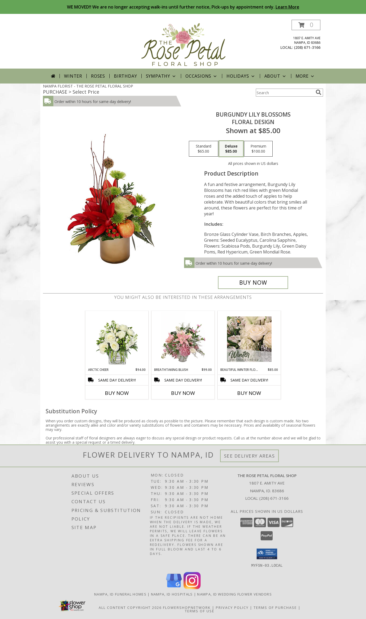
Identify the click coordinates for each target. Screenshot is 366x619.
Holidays (240, 76)
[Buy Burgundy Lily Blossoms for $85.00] (253, 282)
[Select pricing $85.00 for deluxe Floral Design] (231, 149)
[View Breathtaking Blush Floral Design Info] (183, 339)
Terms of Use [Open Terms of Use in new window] (199, 610)
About (275, 76)
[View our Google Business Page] (173, 587)
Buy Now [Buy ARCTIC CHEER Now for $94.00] (117, 393)
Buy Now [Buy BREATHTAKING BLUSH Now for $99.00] (183, 393)
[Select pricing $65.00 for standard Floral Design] (203, 149)
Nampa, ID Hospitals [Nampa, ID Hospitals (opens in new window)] (172, 594)
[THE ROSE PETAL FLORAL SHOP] (183, 44)
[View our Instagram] (192, 587)
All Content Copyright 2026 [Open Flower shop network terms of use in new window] (130, 607)
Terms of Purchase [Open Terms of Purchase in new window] (275, 607)
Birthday (125, 76)
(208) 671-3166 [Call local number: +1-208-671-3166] (307, 47)
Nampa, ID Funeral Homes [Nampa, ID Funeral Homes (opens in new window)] (120, 594)
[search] (318, 92)
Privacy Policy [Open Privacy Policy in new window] (232, 607)
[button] (306, 25)
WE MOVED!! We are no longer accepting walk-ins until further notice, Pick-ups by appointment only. (183, 7)
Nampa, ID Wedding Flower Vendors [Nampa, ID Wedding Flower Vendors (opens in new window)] (234, 594)
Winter (73, 76)
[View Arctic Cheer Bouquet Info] (117, 339)
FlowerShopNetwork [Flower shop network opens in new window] (187, 607)
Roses (98, 76)
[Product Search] (284, 92)
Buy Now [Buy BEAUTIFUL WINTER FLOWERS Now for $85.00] (249, 393)
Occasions (201, 76)
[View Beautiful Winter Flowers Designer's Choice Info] (249, 339)
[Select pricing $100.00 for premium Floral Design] (258, 149)
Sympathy (161, 76)
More (305, 76)
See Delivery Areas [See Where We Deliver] (249, 456)
